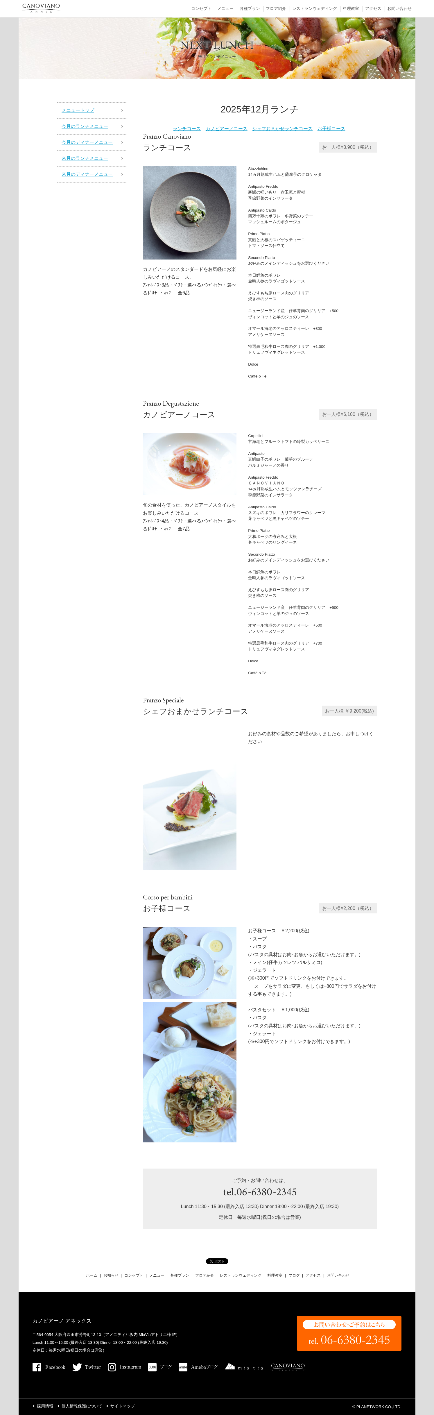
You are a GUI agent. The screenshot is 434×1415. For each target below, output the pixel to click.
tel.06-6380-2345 (260, 1192)
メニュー (225, 8)
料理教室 (351, 8)
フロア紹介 (276, 8)
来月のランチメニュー (85, 158)
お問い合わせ (399, 8)
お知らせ (111, 1275)
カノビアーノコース (227, 128)
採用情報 (45, 1406)
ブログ (294, 1275)
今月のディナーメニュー (87, 142)
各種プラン (250, 8)
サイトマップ (122, 1406)
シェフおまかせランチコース (282, 128)
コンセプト (201, 8)
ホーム (91, 1275)
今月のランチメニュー (85, 126)
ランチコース (187, 128)
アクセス (373, 8)
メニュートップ (78, 110)
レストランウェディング (314, 8)
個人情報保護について (82, 1406)
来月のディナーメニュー (87, 174)
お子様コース (331, 128)
